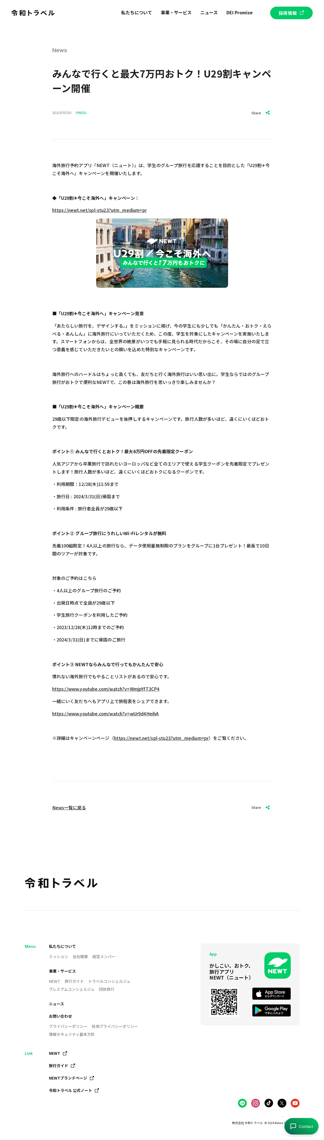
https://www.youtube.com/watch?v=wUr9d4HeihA (105, 713)
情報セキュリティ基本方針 (72, 1034)
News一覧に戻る (69, 807)
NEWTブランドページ (71, 1078)
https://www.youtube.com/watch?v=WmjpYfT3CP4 (106, 688)
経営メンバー (103, 956)
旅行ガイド (74, 981)
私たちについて (62, 946)
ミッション (58, 956)
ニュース (56, 1003)
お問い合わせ (60, 1016)
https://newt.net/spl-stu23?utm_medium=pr (99, 210)
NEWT (54, 981)
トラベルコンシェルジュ (109, 981)
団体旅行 (106, 989)
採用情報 (291, 13)
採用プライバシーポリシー (115, 1026)
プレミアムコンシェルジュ (72, 989)
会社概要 (80, 956)
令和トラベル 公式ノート (74, 1090)
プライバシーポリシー (68, 1026)
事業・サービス (62, 971)
